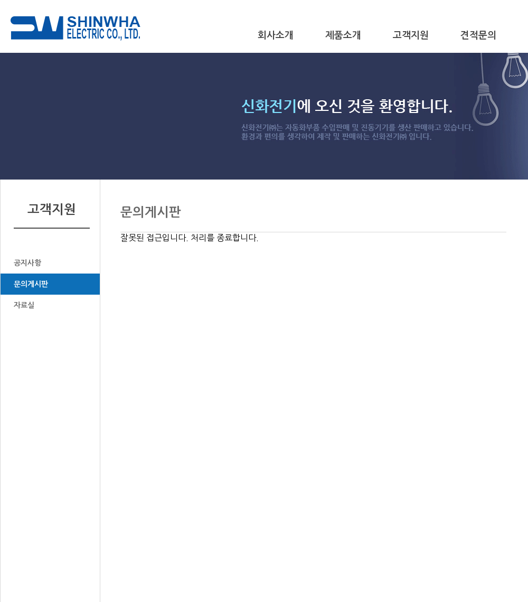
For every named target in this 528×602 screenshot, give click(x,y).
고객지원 (411, 35)
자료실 (24, 305)
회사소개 (276, 35)
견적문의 (478, 35)
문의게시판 (31, 284)
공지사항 (27, 263)
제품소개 (343, 35)
